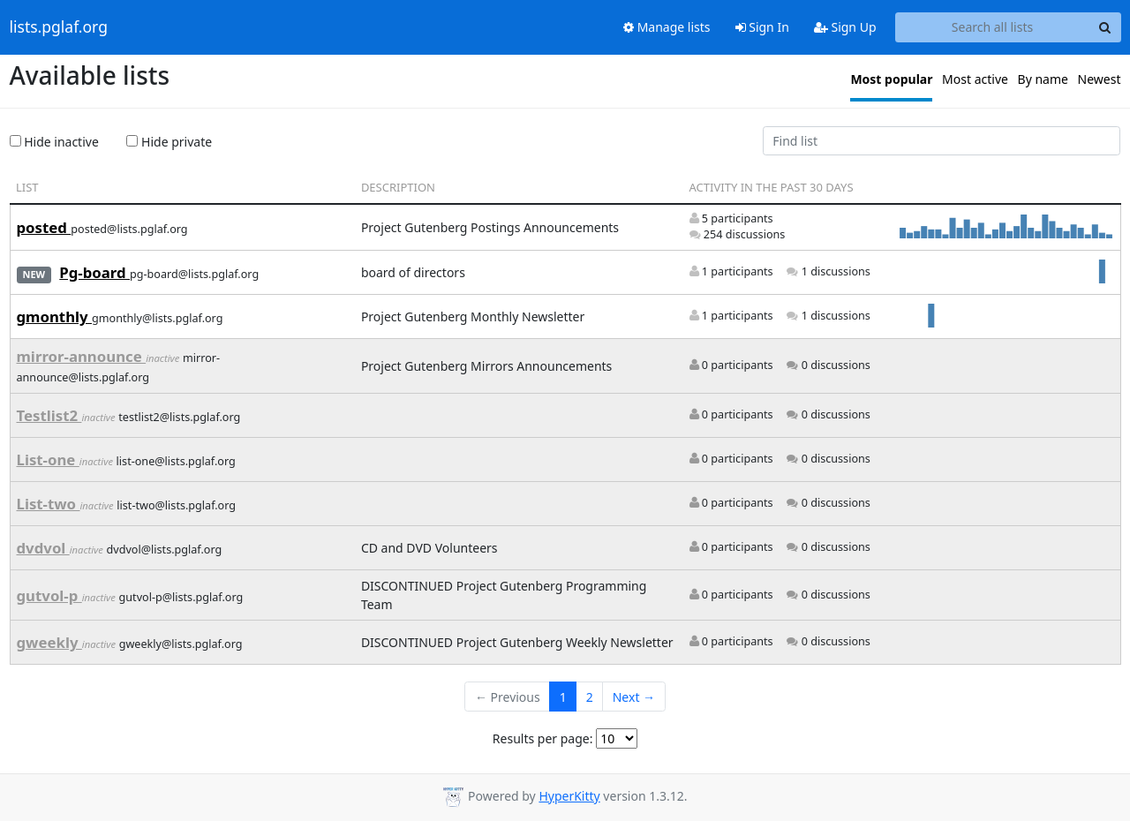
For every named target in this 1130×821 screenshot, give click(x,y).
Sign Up (845, 27)
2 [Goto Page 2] (589, 697)
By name (1043, 79)
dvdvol (43, 548)
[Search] (1105, 27)
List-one (48, 459)
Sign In (762, 27)
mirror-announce (82, 356)
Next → (634, 697)
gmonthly (55, 316)
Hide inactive (54, 141)
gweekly (49, 642)
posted (44, 227)
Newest (1099, 79)
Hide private (169, 141)
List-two (48, 503)
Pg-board (94, 272)
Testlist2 (49, 415)
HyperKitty (569, 795)
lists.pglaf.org (59, 27)
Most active (975, 79)
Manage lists (667, 27)
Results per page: (543, 738)
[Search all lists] (992, 27)
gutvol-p (49, 595)
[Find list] (942, 141)
